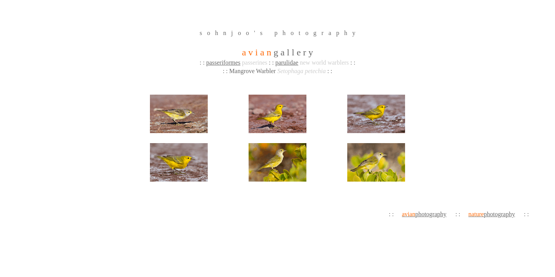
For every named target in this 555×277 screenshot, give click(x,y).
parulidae (286, 62)
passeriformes (223, 62)
